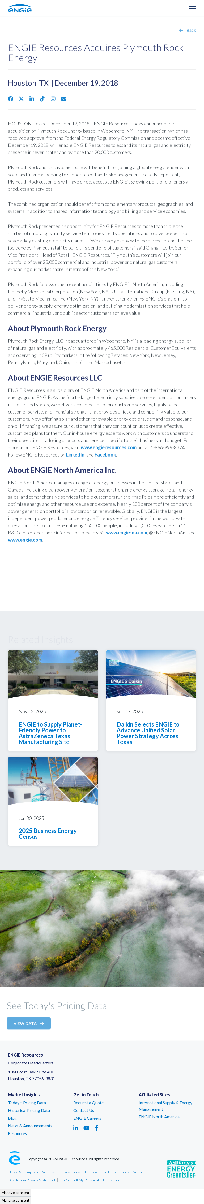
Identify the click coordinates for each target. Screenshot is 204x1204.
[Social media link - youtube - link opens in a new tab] (86, 1128)
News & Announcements (30, 1125)
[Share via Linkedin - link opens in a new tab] (32, 101)
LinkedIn (75, 457)
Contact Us (83, 1110)
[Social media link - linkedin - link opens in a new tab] (75, 1128)
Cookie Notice (132, 1172)
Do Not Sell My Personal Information (89, 1180)
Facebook (105, 457)
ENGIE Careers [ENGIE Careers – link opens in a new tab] (87, 1117)
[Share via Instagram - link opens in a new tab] (53, 101)
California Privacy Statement (33, 1180)
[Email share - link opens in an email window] (63, 101)
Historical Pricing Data (29, 1110)
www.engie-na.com (126, 535)
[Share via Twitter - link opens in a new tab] (21, 101)
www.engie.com (25, 542)
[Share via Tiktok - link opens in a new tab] (42, 101)
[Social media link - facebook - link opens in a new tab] (96, 1128)
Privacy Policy (69, 1172)
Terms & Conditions (100, 1172)
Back (187, 32)
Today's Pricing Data (27, 1102)
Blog (12, 1117)
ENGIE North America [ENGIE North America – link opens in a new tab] (159, 1116)
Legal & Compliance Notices (32, 1172)
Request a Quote (88, 1102)
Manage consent (15, 1192)
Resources (17, 1133)
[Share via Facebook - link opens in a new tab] (10, 101)
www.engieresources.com (109, 450)
